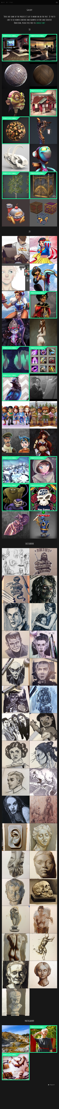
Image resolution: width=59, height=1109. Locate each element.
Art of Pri (7, 2)
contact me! (40, 22)
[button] (51, 1085)
